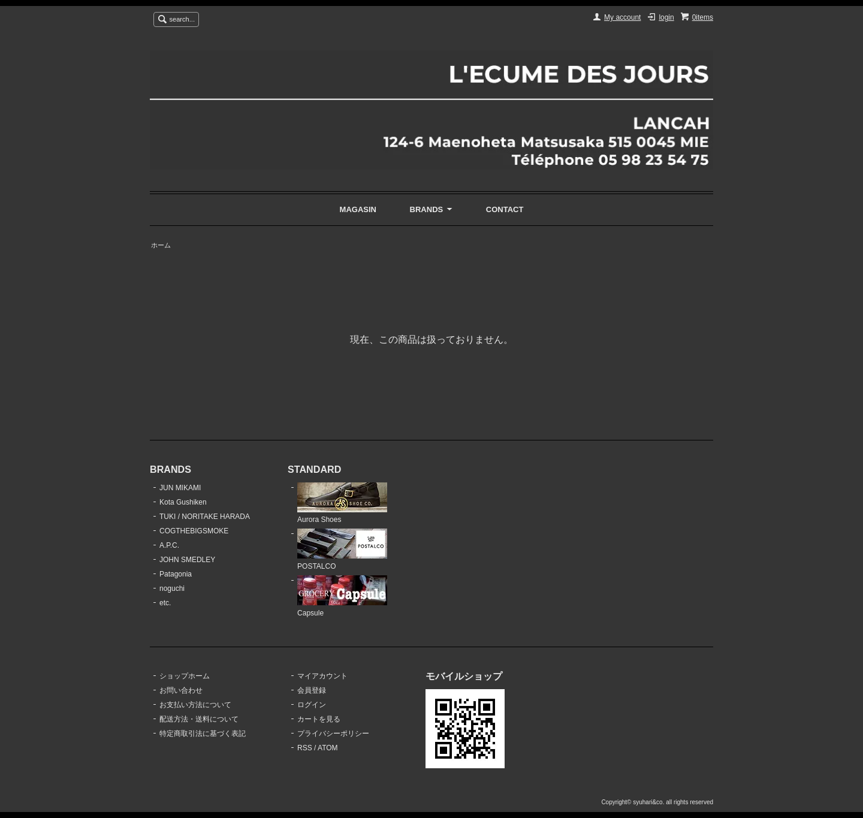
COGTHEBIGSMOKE (193, 531)
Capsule (342, 596)
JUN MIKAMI (180, 488)
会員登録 (311, 690)
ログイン (311, 705)
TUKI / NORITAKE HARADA (204, 516)
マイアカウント (322, 676)
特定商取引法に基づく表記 (202, 733)
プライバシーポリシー (333, 733)
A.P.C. (169, 545)
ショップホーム (184, 676)
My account (622, 17)
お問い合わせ (181, 690)
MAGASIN (358, 209)
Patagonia (175, 574)
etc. (165, 603)
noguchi (172, 588)
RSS (304, 748)
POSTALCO (342, 550)
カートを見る (318, 719)
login (666, 17)
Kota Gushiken (183, 502)
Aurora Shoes (342, 503)
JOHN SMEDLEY (187, 560)
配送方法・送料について (199, 719)
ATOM (328, 748)
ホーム (161, 245)
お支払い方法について (195, 705)
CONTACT (505, 209)
